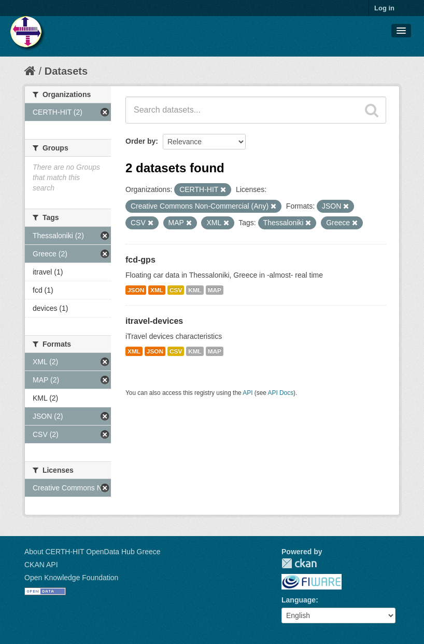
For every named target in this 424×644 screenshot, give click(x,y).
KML (195, 290)
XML (156, 290)
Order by (140, 141)
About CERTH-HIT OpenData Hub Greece (92, 551)
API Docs (281, 392)
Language (298, 600)
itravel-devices (154, 321)
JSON (136, 290)
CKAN (299, 563)
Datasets (66, 71)
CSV (175, 290)
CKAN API (41, 564)
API (247, 392)
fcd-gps (140, 259)
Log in (384, 8)
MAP (214, 290)
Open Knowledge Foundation (71, 577)
